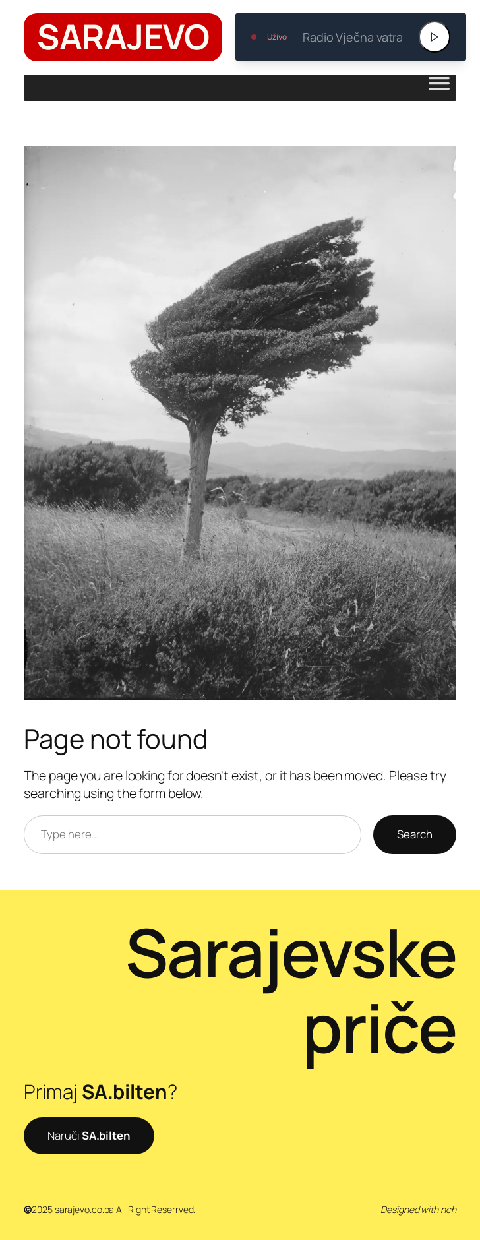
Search (415, 834)
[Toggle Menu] (439, 87)
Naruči (88, 1135)
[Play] (434, 37)
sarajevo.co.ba (85, 1209)
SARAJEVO (123, 36)
